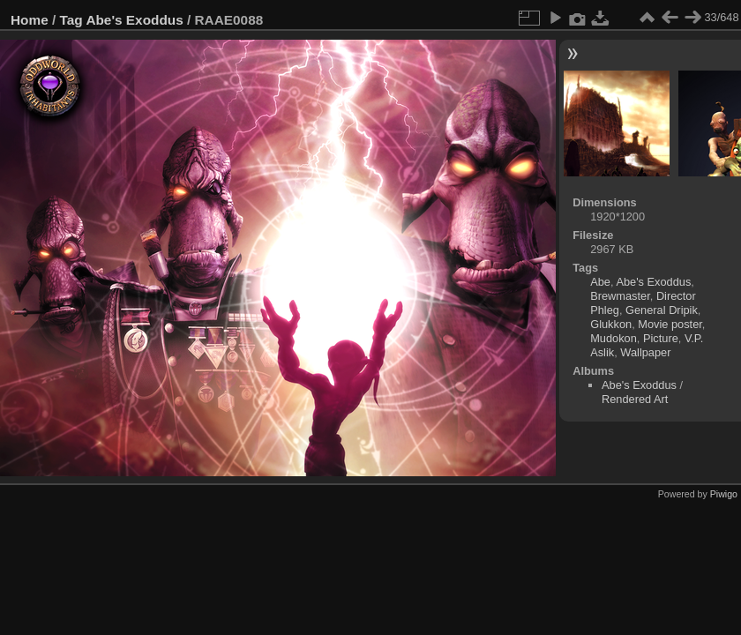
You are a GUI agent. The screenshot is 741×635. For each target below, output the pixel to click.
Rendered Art (635, 399)
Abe (600, 281)
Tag (71, 19)
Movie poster (670, 324)
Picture (660, 338)
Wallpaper (645, 352)
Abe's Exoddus (134, 19)
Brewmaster (620, 296)
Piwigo (723, 494)
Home (30, 19)
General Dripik (661, 310)
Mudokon (613, 338)
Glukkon (611, 324)
